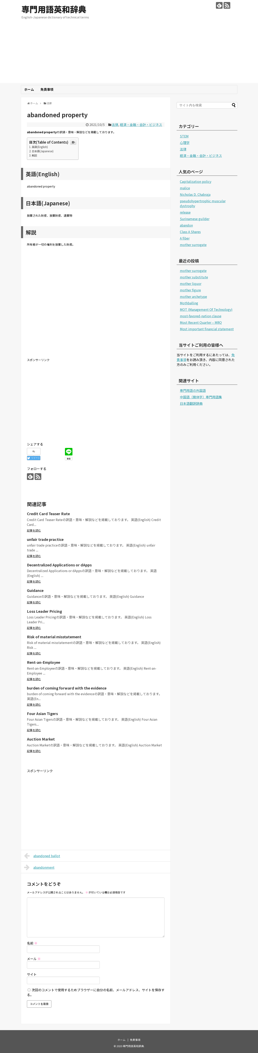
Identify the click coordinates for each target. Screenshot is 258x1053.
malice (185, 187)
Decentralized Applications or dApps (59, 564)
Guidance (35, 590)
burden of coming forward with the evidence (66, 688)
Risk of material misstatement (54, 636)
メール (34, 958)
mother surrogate (193, 244)
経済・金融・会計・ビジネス (141, 124)
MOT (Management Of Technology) (206, 309)
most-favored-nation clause (200, 315)
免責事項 (46, 89)
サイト (32, 974)
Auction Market (41, 739)
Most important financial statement (207, 328)
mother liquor (190, 283)
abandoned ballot (42, 856)
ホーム (29, 89)
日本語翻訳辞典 (191, 403)
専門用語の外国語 (193, 390)
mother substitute (194, 277)
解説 (34, 155)
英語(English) (40, 147)
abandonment (39, 867)
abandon (186, 225)
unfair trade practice (45, 539)
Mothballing (189, 303)
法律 (115, 124)
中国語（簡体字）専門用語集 (201, 396)
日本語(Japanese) (42, 151)
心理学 (185, 142)
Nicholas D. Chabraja (195, 194)
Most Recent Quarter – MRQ (201, 322)
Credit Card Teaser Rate (48, 513)
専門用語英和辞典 (53, 9)
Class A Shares (190, 231)
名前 (32, 943)
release (185, 212)
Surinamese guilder (194, 218)
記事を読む (34, 530)
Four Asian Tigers (42, 713)
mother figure (190, 290)
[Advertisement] (129, 54)
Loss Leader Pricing (44, 611)
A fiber (185, 238)
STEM (184, 136)
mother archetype (193, 296)
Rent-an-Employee (43, 662)
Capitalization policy (195, 181)
